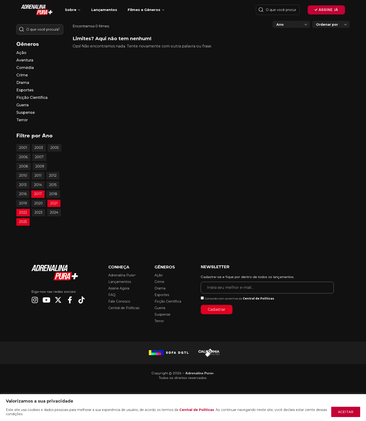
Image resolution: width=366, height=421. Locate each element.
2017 (38, 194)
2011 (38, 175)
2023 (38, 212)
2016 (23, 194)
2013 (23, 185)
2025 (23, 222)
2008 (23, 166)
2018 (53, 194)
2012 (52, 175)
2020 (38, 203)
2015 (52, 185)
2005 (54, 148)
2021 (54, 203)
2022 (23, 212)
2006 (23, 157)
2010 (23, 175)
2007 (39, 157)
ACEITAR (345, 412)
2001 (23, 148)
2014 (38, 185)
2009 (39, 166)
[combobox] (291, 24)
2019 (23, 203)
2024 (54, 212)
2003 (39, 148)
